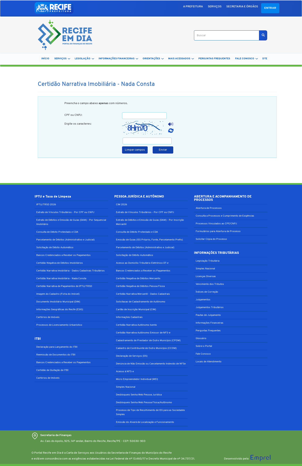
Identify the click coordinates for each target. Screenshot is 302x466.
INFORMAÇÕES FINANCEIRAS (118, 58)
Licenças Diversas (206, 276)
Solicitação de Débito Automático (54, 247)
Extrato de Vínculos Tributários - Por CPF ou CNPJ (65, 212)
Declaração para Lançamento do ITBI (56, 347)
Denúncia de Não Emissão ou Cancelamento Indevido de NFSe (151, 364)
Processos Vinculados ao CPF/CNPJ (216, 223)
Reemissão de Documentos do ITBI (55, 355)
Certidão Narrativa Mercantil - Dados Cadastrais (143, 294)
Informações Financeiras (209, 323)
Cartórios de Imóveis (48, 317)
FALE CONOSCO (246, 58)
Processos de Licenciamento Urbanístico (59, 325)
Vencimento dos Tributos (210, 284)
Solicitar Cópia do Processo (211, 239)
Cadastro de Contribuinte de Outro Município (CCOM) (146, 348)
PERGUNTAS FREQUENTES (214, 58)
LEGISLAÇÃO (84, 58)
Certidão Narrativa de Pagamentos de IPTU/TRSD (64, 286)
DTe (264, 58)
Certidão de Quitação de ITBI (52, 370)
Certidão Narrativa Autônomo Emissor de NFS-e (143, 333)
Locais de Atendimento (208, 361)
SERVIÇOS (214, 6)
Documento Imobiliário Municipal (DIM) (58, 302)
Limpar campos (135, 149)
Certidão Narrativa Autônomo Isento (136, 325)
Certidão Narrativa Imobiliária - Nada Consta (61, 278)
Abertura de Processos (209, 208)
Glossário (201, 338)
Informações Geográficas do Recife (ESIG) (59, 309)
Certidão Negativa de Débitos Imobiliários (59, 263)
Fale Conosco (203, 354)
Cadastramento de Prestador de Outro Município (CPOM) (148, 340)
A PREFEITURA (193, 6)
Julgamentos (203, 299)
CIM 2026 (121, 204)
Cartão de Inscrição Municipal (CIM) (136, 309)
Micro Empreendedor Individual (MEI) (137, 379)
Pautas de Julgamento (208, 315)
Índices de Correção (207, 292)
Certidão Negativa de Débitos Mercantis (138, 278)
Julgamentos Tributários (210, 307)
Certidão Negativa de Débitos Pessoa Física (140, 286)
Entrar (270, 8)
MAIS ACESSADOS (181, 58)
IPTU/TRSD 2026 (46, 204)
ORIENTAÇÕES (153, 58)
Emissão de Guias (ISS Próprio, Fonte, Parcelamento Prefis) (149, 240)
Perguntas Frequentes (208, 330)
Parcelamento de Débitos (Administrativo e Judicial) (65, 240)
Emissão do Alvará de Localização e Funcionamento (145, 422)
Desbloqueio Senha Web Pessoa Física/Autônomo (144, 402)
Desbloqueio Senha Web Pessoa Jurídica (139, 395)
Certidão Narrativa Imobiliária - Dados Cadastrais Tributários (70, 271)
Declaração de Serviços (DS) (131, 356)
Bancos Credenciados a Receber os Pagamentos (63, 255)
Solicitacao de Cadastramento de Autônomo (140, 302)
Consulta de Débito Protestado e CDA (57, 232)
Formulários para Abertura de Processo (218, 231)
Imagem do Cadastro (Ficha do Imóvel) (57, 294)
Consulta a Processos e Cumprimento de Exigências (225, 216)
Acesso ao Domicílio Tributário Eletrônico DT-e (142, 263)
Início (45, 58)
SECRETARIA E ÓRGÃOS (242, 6)
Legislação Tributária (207, 261)
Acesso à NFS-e (125, 371)
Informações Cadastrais (129, 317)
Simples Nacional (125, 387)
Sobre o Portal (204, 346)
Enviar (163, 149)
